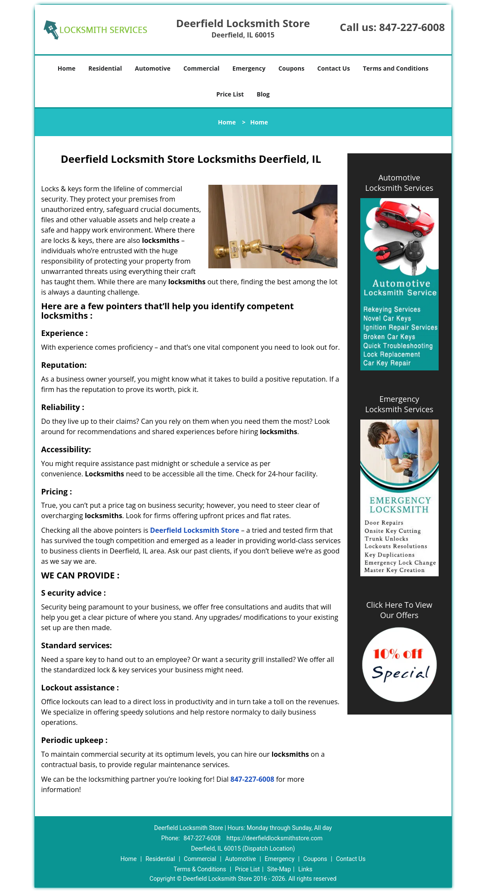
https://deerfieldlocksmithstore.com (274, 838)
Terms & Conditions (199, 869)
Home (66, 68)
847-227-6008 (412, 27)
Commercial (201, 68)
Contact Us (333, 68)
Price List (230, 94)
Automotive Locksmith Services (399, 182)
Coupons (291, 68)
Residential (105, 68)
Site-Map (279, 869)
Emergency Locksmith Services (399, 404)
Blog (263, 94)
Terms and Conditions (395, 68)
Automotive (152, 68)
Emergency (249, 68)
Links (305, 869)
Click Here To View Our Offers (399, 610)
